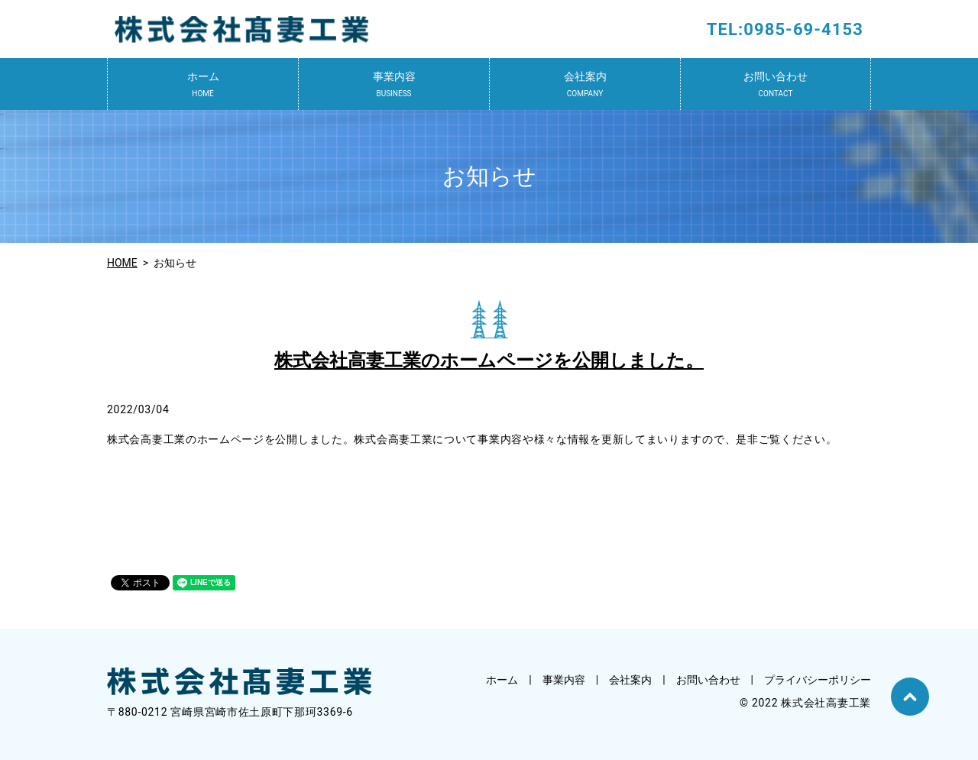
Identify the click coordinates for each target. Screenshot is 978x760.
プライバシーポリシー (817, 680)
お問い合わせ (775, 84)
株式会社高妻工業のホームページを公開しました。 (489, 360)
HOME (122, 263)
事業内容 (393, 84)
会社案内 (584, 84)
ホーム (202, 84)
